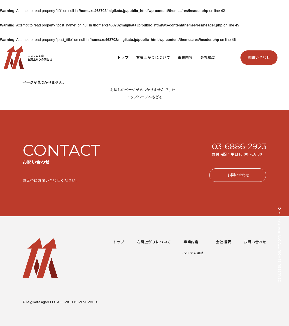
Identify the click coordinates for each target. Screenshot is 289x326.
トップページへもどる (144, 97)
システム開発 (193, 252)
